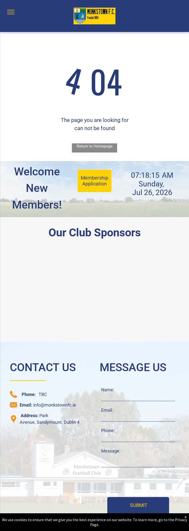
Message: (110, 451)
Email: (107, 410)
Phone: (108, 430)
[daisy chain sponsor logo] (47, 270)
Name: (107, 389)
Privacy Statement (114, 524)
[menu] (10, 12)
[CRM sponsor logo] (141, 270)
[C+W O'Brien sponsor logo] (47, 314)
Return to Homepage (94, 146)
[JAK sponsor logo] (141, 314)
